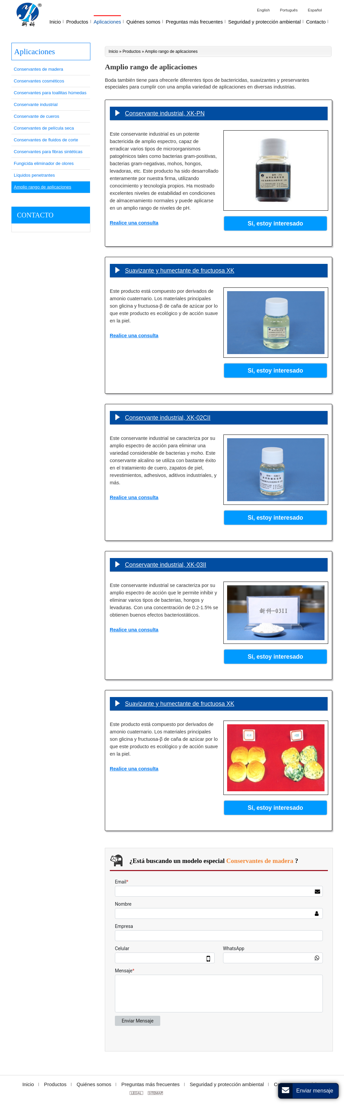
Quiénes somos (94, 1084)
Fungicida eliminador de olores (44, 163)
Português (289, 10)
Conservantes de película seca (44, 128)
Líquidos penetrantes (34, 175)
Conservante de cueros (36, 116)
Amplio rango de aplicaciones (42, 186)
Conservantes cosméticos (39, 80)
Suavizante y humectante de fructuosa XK (179, 270)
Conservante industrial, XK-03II (165, 564)
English (263, 10)
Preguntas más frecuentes (150, 1084)
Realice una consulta (134, 223)
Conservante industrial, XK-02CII (167, 417)
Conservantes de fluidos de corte (46, 139)
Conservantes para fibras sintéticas (48, 151)
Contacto (35, 215)
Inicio (113, 51)
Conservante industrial (35, 104)
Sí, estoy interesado (275, 223)
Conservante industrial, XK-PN (165, 113)
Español (315, 10)
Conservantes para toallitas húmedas (50, 92)
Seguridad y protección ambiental (227, 1084)
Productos (132, 51)
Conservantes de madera (38, 69)
